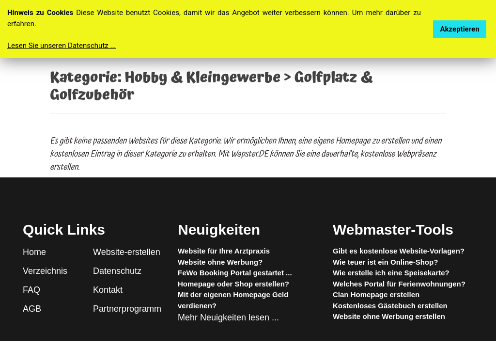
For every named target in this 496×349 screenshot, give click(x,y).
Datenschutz (117, 271)
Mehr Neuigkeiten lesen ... (228, 317)
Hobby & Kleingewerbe (202, 78)
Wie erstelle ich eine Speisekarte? (391, 273)
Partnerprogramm (127, 309)
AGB (32, 309)
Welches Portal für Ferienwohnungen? (399, 284)
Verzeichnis (45, 271)
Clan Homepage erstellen (376, 294)
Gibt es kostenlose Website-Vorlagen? (399, 251)
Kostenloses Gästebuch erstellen (390, 305)
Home (34, 252)
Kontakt (108, 290)
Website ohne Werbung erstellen (389, 316)
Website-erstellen (126, 252)
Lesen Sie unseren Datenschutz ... (61, 45)
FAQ (31, 290)
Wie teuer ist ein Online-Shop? (385, 262)
